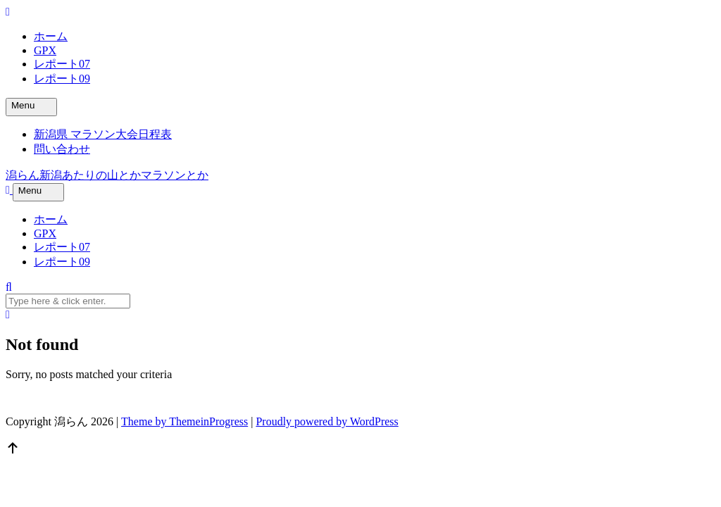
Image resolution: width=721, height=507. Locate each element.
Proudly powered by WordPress (327, 421)
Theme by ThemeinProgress (184, 421)
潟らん (107, 175)
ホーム (51, 36)
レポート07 (62, 64)
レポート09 (62, 78)
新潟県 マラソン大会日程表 (103, 134)
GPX (45, 50)
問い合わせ (62, 149)
